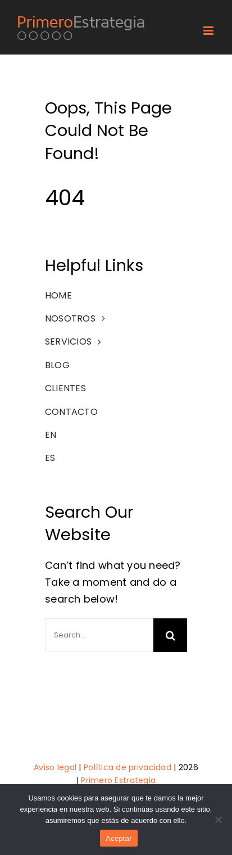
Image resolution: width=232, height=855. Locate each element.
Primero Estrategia (118, 780)
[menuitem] (116, 435)
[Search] (170, 635)
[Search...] (99, 635)
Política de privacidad (127, 767)
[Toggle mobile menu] (209, 31)
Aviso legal (55, 767)
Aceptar (119, 838)
